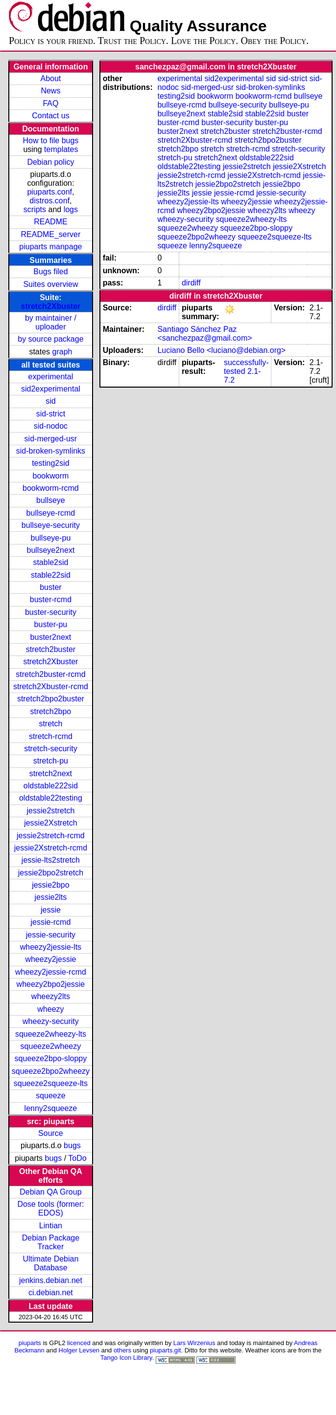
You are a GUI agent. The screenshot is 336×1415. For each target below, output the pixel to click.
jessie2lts (51, 897)
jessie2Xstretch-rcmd (50, 848)
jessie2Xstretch (50, 823)
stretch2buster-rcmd (50, 674)
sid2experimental (50, 389)
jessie (51, 910)
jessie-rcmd (51, 922)
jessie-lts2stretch (51, 860)
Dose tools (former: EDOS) (50, 1208)
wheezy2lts (50, 996)
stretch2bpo (51, 711)
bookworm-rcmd (51, 488)
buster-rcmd (51, 599)
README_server (51, 234)
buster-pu (51, 624)
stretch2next (50, 773)
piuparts (30, 1343)
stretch (50, 723)
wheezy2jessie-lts (50, 947)
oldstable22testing (50, 798)
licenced (79, 1343)
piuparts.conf (49, 192)
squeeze (51, 1095)
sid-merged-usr (50, 439)
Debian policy (50, 162)
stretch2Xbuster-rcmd (50, 686)
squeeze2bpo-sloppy (51, 1058)
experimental (50, 376)
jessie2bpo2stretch (50, 873)
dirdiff (191, 283)
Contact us (50, 115)
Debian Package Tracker (50, 1242)
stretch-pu (50, 761)
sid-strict (51, 414)
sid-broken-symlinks (50, 451)
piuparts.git (165, 1350)
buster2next (51, 637)
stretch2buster (50, 649)
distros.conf (49, 200)
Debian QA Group (50, 1192)
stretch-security (50, 748)
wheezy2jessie (50, 959)
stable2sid (50, 562)
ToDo (77, 1158)
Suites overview (50, 284)
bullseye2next (50, 550)
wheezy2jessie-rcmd (50, 972)
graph (62, 352)
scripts (35, 209)
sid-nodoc (51, 426)
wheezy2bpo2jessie (51, 984)
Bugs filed (50, 271)
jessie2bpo (51, 885)
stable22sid (51, 575)
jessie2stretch (51, 810)
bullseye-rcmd (50, 513)
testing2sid (51, 463)
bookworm (51, 476)
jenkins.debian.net (50, 1280)
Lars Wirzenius (194, 1343)
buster (50, 587)
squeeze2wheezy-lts (50, 1034)
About (51, 78)
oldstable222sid (51, 786)
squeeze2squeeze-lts (51, 1083)
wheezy (50, 1009)
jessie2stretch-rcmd (51, 835)
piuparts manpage (50, 246)
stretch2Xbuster (51, 306)
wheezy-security (51, 1021)
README (50, 222)
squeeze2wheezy (51, 1046)
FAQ (50, 103)
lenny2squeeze (50, 1108)
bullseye (50, 500)
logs (71, 209)
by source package (50, 339)
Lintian (50, 1225)
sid (50, 401)
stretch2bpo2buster (50, 699)
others (122, 1350)
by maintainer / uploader (50, 322)
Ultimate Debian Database (51, 1263)
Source (50, 1133)
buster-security (50, 612)
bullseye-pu (51, 538)
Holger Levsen (79, 1350)
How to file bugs (50, 140)
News (50, 91)
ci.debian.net (50, 1292)
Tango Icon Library (126, 1357)
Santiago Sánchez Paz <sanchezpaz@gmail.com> (204, 333)
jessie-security (50, 935)
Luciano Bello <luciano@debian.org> (221, 350)
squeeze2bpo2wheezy (51, 1071)
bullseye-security (51, 525)
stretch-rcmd (50, 736)
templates (61, 149)
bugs (72, 1145)
